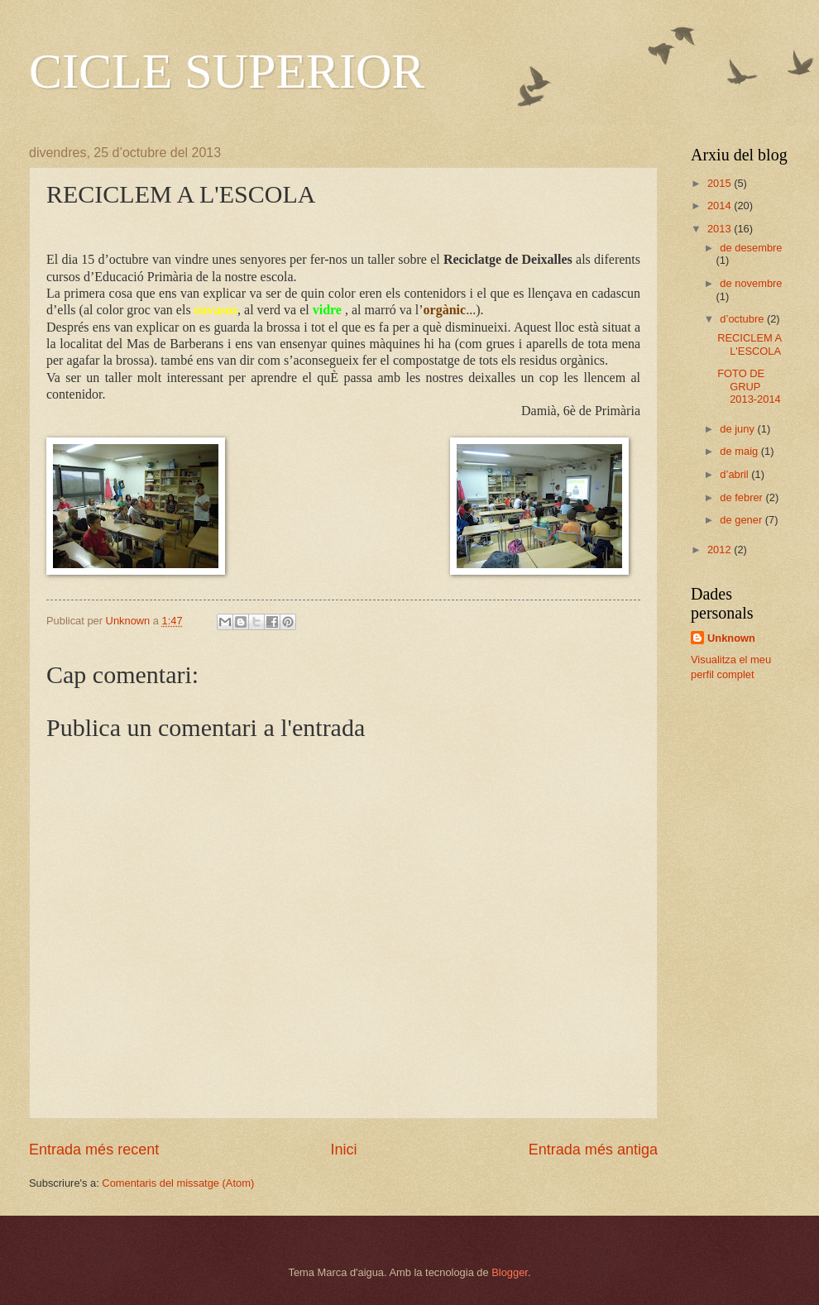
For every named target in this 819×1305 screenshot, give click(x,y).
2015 (720, 183)
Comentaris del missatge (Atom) (178, 1183)
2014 (720, 205)
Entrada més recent (94, 1149)
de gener (742, 520)
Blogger (509, 1272)
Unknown (731, 638)
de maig (740, 451)
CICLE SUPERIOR (226, 71)
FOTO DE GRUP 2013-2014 (749, 386)
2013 (720, 228)
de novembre (751, 283)
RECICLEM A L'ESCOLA (749, 344)
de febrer (742, 497)
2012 (720, 549)
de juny (738, 429)
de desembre (751, 247)
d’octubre (743, 319)
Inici (343, 1149)
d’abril (735, 474)
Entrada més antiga (593, 1149)
